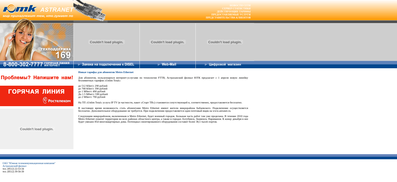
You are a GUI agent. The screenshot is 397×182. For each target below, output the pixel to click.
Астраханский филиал (14, 166)
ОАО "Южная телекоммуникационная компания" (29, 163)
